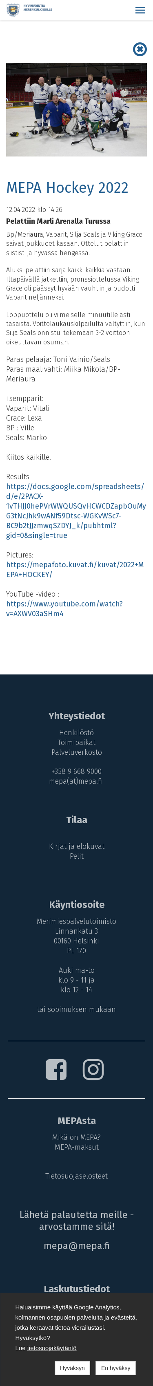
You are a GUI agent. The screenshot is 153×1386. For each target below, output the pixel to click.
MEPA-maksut (77, 1147)
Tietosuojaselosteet (76, 1176)
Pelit (77, 856)
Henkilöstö (76, 732)
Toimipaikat (76, 742)
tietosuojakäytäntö (52, 1347)
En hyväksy (116, 1368)
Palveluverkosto (76, 752)
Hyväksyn (72, 1368)
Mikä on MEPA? (76, 1137)
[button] (140, 10)
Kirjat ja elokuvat (76, 846)
